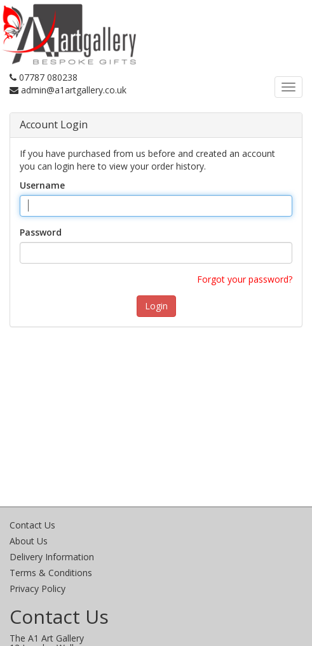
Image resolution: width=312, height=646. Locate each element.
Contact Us (32, 525)
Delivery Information (52, 557)
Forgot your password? (244, 279)
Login (156, 306)
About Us (29, 541)
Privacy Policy (37, 588)
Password (41, 232)
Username (42, 185)
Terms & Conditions (51, 573)
